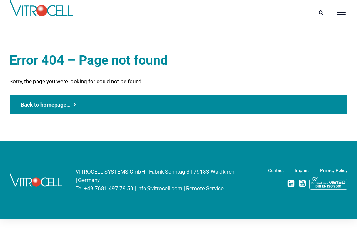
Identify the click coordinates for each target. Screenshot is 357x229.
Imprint (302, 170)
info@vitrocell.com (159, 188)
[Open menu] (341, 12)
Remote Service (205, 188)
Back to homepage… (46, 104)
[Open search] (322, 12)
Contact (276, 170)
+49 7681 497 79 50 (108, 188)
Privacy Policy (333, 170)
